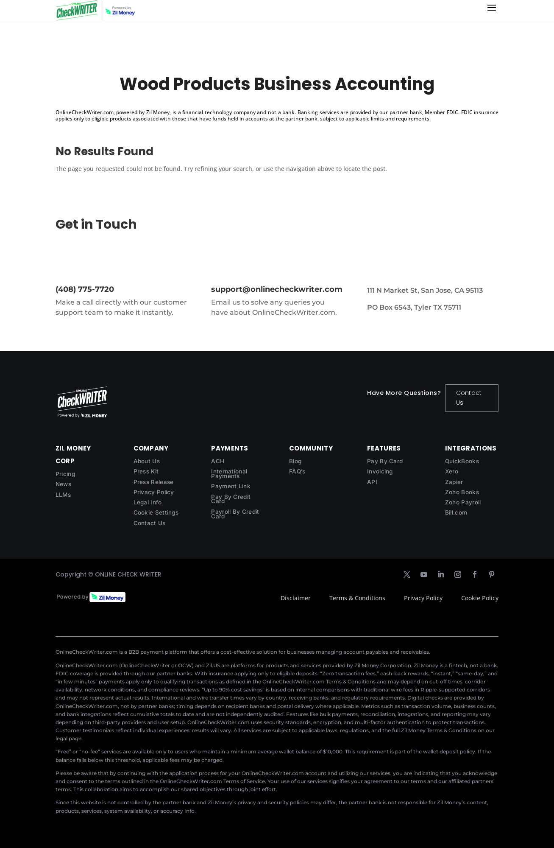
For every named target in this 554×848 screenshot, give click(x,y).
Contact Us (469, 398)
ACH (217, 461)
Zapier (454, 482)
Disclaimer (296, 598)
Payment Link (231, 486)
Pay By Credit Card (231, 499)
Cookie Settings (156, 512)
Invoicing (380, 471)
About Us (147, 461)
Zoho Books (462, 492)
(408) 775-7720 (85, 289)
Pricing (65, 473)
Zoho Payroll (463, 502)
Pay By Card (385, 461)
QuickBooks (462, 461)
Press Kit (146, 471)
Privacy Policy (154, 492)
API (372, 482)
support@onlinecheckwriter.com (276, 289)
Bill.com (456, 512)
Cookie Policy (479, 598)
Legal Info (148, 502)
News (63, 484)
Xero (451, 471)
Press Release (154, 482)
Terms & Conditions (357, 598)
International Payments (229, 473)
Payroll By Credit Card (235, 514)
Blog (295, 461)
